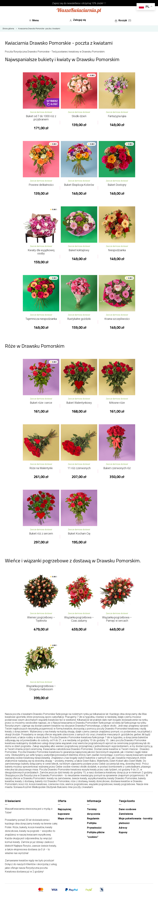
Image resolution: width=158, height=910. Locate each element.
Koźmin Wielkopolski (34, 787)
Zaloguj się (77, 20)
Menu (34, 20)
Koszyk (123, 20)
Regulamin (93, 818)
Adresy (123, 827)
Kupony (123, 832)
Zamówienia (126, 813)
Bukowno (62, 787)
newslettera (73, 3)
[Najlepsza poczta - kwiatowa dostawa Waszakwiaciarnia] (79, 11)
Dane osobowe (127, 809)
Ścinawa (18, 787)
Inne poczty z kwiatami (80, 787)
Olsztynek (51, 787)
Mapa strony (65, 818)
